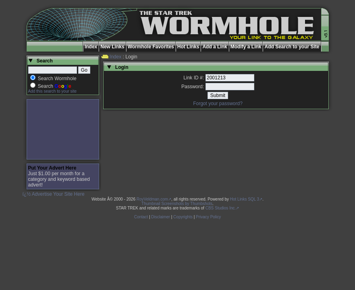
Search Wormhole (57, 78)
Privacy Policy (208, 217)
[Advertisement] (63, 129)
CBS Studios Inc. (221, 208)
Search (54, 86)
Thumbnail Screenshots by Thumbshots (176, 203)
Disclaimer (160, 217)
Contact (141, 217)
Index (91, 47)
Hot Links (188, 47)
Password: (192, 86)
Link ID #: (193, 78)
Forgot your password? (218, 103)
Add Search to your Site (291, 47)
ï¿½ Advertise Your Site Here (54, 194)
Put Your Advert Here (52, 168)
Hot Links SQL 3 (244, 199)
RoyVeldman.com (152, 199)
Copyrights (183, 217)
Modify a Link (246, 47)
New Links (112, 47)
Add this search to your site (52, 91)
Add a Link (214, 47)
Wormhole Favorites (151, 47)
